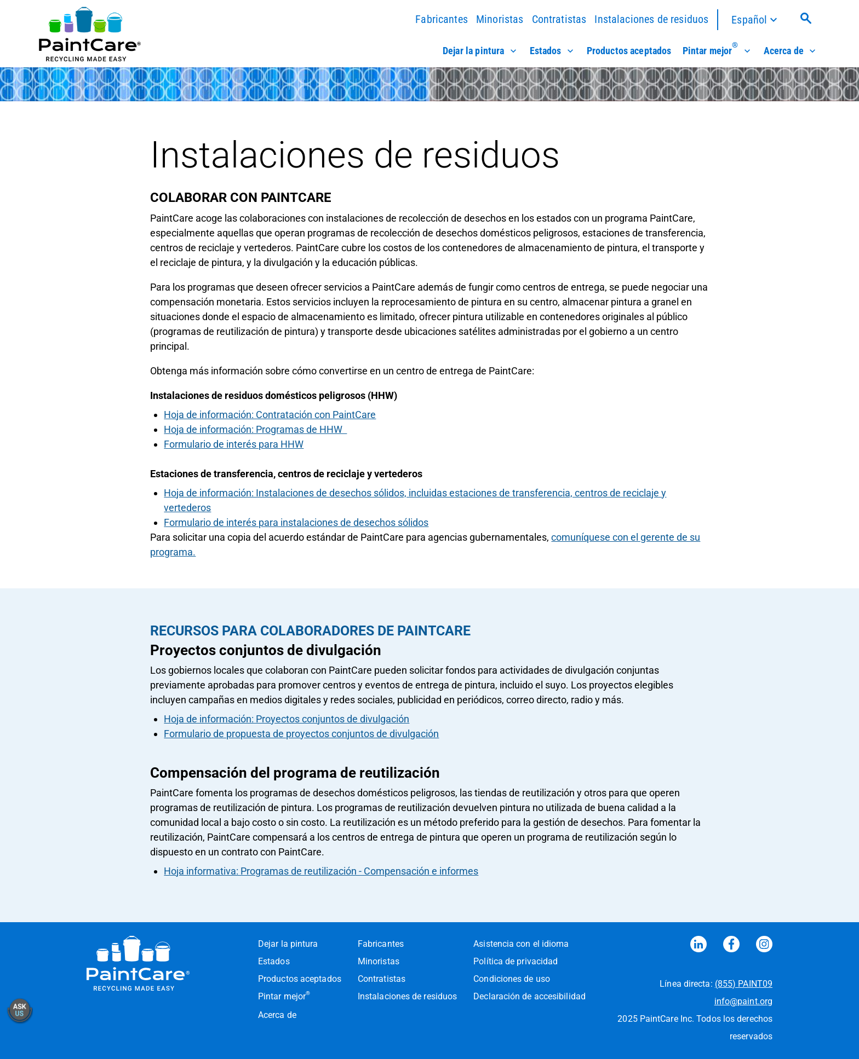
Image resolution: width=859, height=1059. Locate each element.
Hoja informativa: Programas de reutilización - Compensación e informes (321, 871)
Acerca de (791, 51)
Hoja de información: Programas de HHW (255, 429)
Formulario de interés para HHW (233, 444)
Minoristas (500, 19)
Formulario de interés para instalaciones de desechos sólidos (296, 522)
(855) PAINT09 (743, 984)
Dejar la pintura (481, 51)
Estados (553, 51)
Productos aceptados (629, 50)
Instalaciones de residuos (651, 19)
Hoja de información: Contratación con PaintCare (270, 414)
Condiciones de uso (511, 979)
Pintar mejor (718, 51)
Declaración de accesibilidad (529, 996)
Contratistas (559, 19)
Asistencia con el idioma (521, 944)
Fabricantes (441, 19)
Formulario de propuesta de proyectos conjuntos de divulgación (301, 733)
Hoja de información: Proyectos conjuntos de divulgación (286, 719)
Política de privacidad (515, 961)
